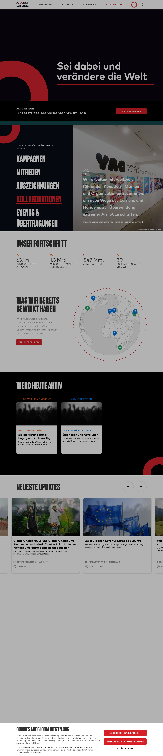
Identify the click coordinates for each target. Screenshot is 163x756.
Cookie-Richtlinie (125, 748)
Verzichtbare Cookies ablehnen (125, 741)
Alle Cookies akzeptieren (125, 732)
